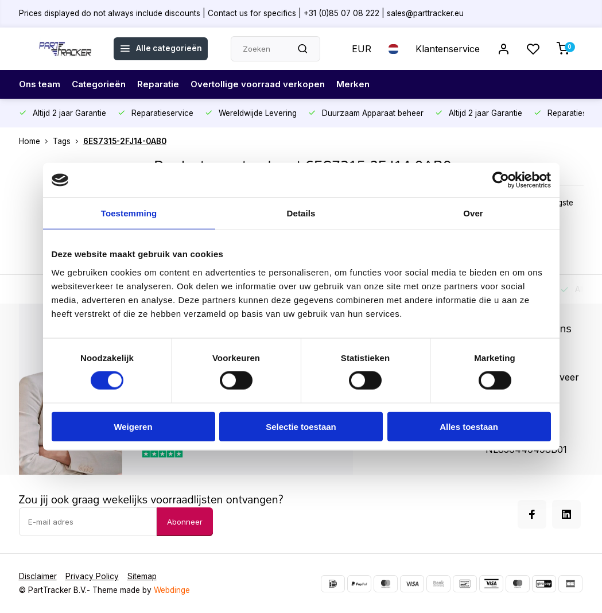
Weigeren (133, 426)
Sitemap (142, 576)
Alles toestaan (469, 426)
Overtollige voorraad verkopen (267, 84)
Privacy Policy (92, 576)
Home (36, 141)
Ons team (41, 84)
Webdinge (172, 590)
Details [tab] (301, 213)
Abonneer (185, 521)
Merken (366, 84)
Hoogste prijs (557, 208)
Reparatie (164, 84)
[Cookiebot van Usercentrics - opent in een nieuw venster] (500, 180)
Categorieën (102, 84)
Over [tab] (473, 213)
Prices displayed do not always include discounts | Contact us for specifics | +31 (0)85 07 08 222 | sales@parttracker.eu (241, 13)
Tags (68, 141)
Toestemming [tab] (129, 213)
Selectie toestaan (301, 426)
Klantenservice (447, 49)
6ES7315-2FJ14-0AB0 (124, 141)
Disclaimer (38, 576)
